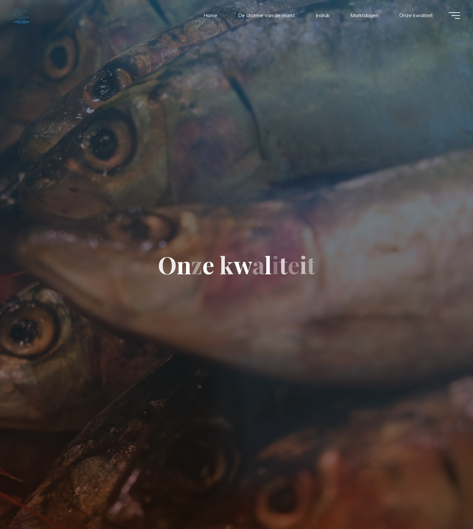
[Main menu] (454, 15)
